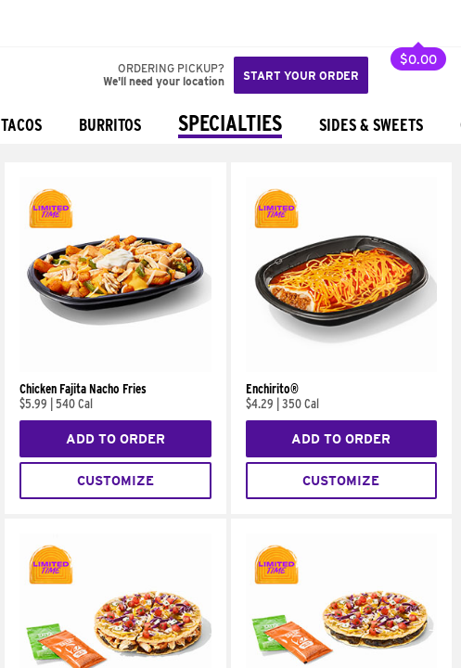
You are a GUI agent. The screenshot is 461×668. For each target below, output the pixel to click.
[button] (76, 23)
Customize (115, 480)
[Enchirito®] (342, 367)
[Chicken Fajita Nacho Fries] (115, 367)
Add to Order (115, 438)
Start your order (301, 76)
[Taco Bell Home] (32, 23)
